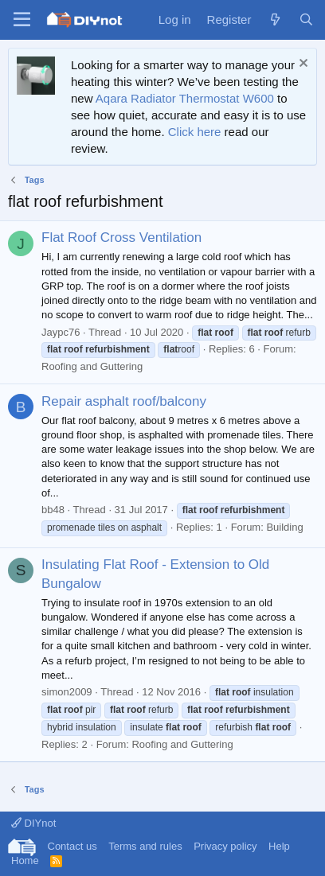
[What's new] (274, 19)
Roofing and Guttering (92, 366)
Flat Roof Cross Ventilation (121, 237)
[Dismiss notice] (301, 64)
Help (279, 846)
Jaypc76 (60, 332)
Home (25, 860)
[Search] (306, 19)
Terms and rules (145, 846)
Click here (194, 131)
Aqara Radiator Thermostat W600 (185, 98)
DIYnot (33, 823)
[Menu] (22, 20)
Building (284, 527)
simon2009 (66, 692)
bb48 (53, 510)
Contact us (72, 846)
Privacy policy (225, 846)
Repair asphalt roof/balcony (123, 401)
